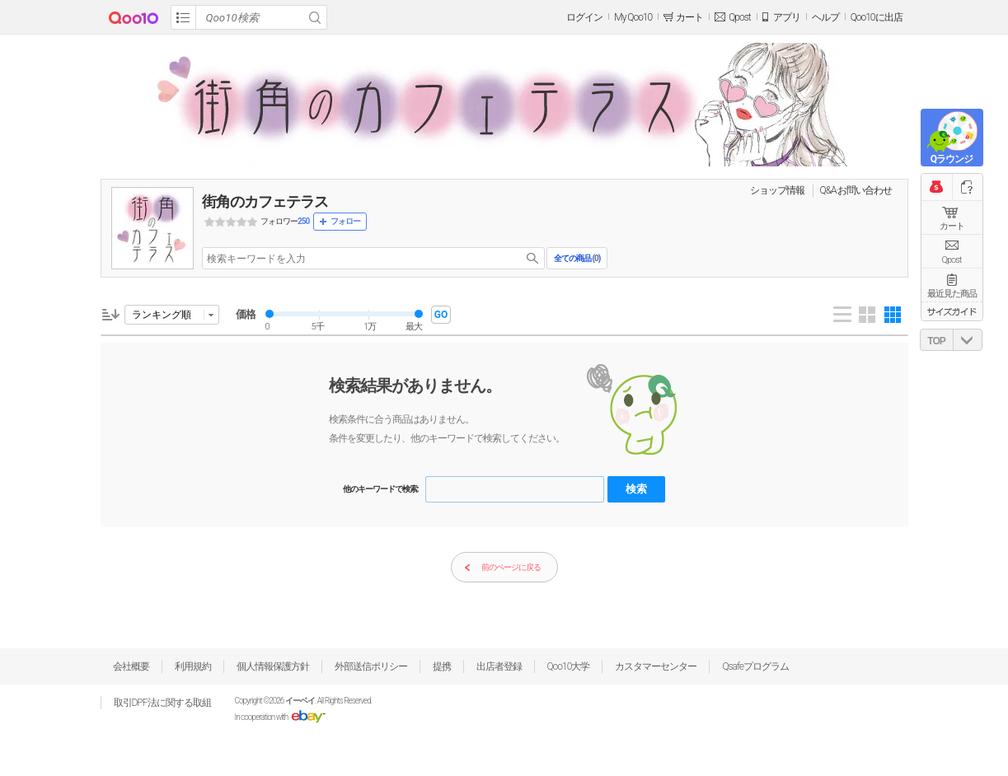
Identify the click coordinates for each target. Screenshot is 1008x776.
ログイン (584, 17)
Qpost (739, 17)
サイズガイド (951, 311)
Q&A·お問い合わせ (856, 190)
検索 (636, 489)
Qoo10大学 (568, 666)
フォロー (345, 221)
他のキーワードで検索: (381, 488)
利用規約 (193, 666)
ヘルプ (825, 17)
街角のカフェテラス (265, 201)
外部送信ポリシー (371, 666)
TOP (936, 341)
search (532, 258)
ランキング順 (161, 314)
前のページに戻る (502, 568)
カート (952, 226)
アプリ (786, 17)
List (842, 314)
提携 (442, 666)
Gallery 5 (893, 314)
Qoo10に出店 (877, 17)
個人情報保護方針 (273, 666)
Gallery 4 (867, 314)
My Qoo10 (633, 17)
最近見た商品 (952, 293)
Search (314, 17)
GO (441, 314)
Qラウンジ (952, 159)
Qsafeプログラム (755, 666)
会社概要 (131, 666)
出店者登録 (499, 666)
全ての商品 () (577, 258)
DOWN (968, 340)
